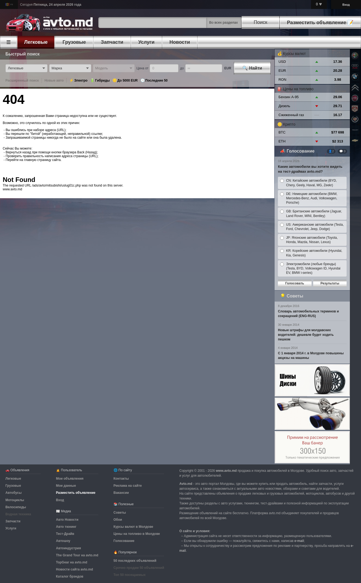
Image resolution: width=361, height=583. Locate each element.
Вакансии (121, 493)
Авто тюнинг (66, 527)
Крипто (289, 124)
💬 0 (342, 151)
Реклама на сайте (128, 486)
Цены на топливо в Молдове (137, 534)
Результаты (330, 283)
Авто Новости (67, 520)
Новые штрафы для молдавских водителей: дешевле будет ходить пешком (306, 334)
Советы (295, 296)
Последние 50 (156, 80)
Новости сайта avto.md (74, 569)
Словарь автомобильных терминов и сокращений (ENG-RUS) (308, 313)
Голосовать (294, 283)
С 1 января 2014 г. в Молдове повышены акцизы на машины (311, 355)
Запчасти (12, 521)
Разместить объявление (75, 493)
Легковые (13, 478)
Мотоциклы (14, 500)
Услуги (10, 528)
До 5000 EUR (127, 80)
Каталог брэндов (69, 576)
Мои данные (66, 486)
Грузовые (13, 486)
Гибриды (102, 80)
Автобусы (13, 493)
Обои (118, 520)
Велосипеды (15, 507)
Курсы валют (294, 53)
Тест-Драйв (65, 534)
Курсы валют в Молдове (133, 527)
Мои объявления (69, 478)
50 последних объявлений (135, 561)
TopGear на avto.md (71, 562)
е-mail (299, 541)
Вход (346, 4)
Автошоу (63, 541)
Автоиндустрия (68, 548)
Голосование (301, 151)
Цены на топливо (298, 89)
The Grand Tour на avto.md (77, 555)
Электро (80, 80)
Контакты (121, 478)
